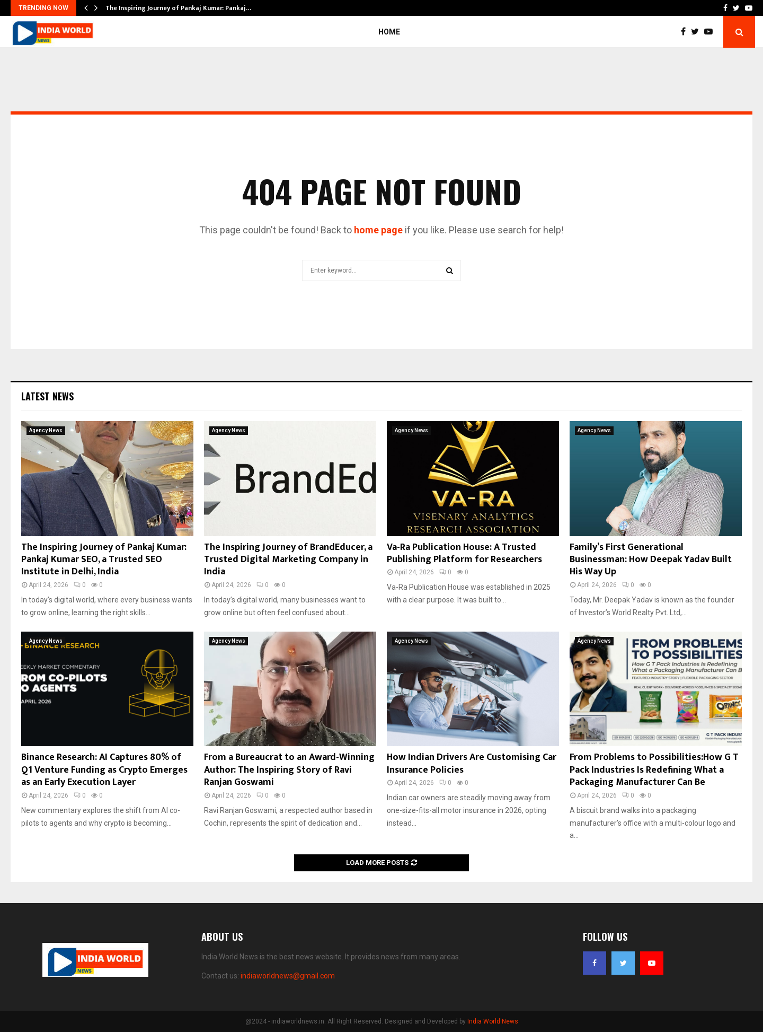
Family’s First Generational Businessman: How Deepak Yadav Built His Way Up (651, 559)
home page (378, 229)
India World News (492, 1021)
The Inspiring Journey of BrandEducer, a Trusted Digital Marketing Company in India (288, 559)
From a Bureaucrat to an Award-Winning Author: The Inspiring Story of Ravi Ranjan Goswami (289, 769)
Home (389, 32)
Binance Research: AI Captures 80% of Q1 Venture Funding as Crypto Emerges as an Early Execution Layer (104, 769)
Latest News (47, 396)
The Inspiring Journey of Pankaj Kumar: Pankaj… (178, 8)
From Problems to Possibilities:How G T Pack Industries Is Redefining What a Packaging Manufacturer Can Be (654, 769)
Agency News (46, 430)
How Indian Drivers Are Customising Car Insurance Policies (471, 763)
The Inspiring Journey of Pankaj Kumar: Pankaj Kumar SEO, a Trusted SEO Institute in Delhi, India (104, 559)
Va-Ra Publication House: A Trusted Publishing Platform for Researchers (464, 553)
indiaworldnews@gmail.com (288, 976)
